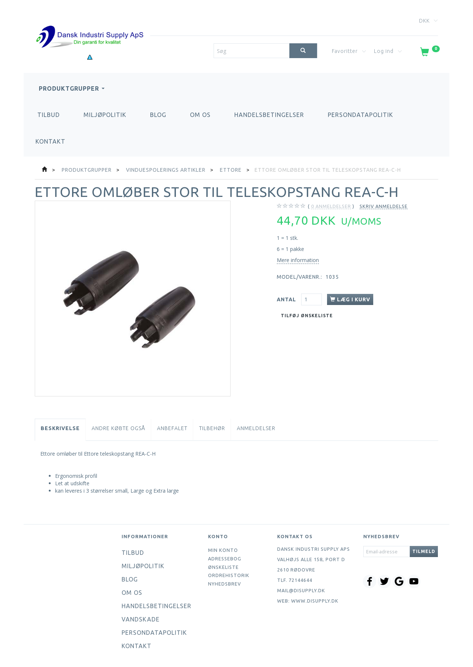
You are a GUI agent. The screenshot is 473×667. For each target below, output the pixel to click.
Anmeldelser (256, 428)
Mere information (298, 260)
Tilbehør (212, 428)
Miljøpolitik (105, 114)
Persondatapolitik (360, 114)
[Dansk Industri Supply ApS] (89, 25)
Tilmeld (423, 551)
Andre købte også (118, 428)
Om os (200, 114)
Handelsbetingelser (269, 114)
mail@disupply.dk (301, 590)
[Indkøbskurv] (429, 53)
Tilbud (48, 114)
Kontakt (50, 141)
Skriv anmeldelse (384, 206)
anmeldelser (331, 206)
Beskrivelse (60, 428)
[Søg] (303, 50)
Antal (287, 299)
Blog (158, 114)
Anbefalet (172, 428)
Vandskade (141, 619)
